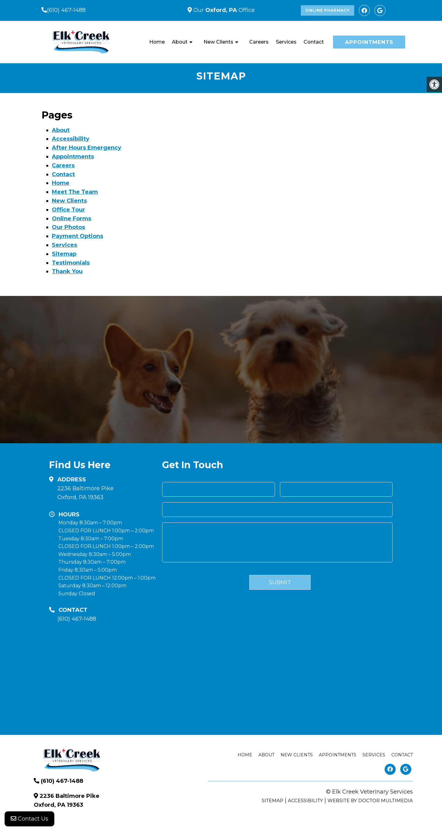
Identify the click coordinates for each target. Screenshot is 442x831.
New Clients (218, 42)
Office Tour (68, 209)
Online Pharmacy (327, 10)
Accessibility (70, 138)
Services (286, 42)
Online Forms (71, 218)
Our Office (223, 10)
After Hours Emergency (86, 147)
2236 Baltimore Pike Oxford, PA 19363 (85, 493)
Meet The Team (75, 191)
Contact (314, 42)
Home (157, 42)
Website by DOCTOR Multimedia (370, 800)
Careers (259, 42)
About (180, 42)
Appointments (369, 42)
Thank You (67, 271)
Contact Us (29, 818)
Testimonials (71, 262)
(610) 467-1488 (66, 10)
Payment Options (77, 236)
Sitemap (64, 253)
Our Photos (68, 227)
